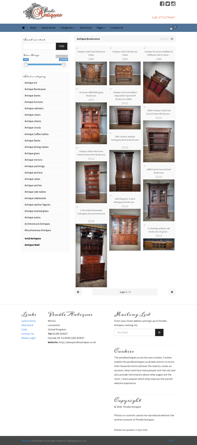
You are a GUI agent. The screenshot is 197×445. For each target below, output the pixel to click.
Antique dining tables (37, 146)
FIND (61, 46)
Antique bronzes (34, 101)
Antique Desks (32, 140)
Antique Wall (32, 244)
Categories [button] (67, 27)
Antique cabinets (34, 108)
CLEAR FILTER (61, 56)
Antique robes (32, 179)
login (171, 440)
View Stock (86, 27)
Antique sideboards (35, 198)
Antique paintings (35, 166)
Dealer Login (28, 338)
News (33, 27)
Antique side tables (35, 191)
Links (24, 329)
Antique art (31, 82)
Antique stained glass (37, 211)
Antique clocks (33, 127)
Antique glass (32, 153)
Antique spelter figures (37, 204)
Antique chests (33, 121)
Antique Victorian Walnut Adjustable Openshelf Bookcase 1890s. (125, 96)
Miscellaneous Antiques (38, 230)
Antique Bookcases (35, 89)
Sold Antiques (33, 238)
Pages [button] (101, 27)
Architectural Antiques (37, 223)
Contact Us (117, 27)
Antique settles (33, 185)
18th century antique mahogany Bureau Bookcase (125, 140)
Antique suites (33, 217)
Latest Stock (48, 27)
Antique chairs (33, 114)
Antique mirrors (33, 159)
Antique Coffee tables (37, 134)
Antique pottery (34, 172)
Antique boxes (32, 95)
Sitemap (25, 440)
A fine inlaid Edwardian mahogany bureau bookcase (91, 213)
